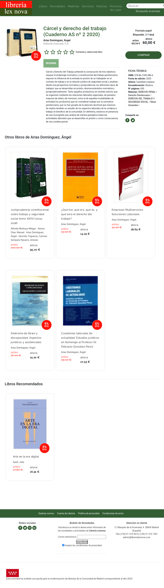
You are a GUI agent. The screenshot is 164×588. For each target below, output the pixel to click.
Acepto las (83, 545)
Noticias (101, 6)
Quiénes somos (46, 513)
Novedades (57, 6)
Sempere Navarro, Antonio (24, 240)
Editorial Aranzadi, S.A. (56, 43)
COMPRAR (144, 55)
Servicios (88, 6)
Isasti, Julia (18, 462)
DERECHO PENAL (147, 92)
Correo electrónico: (67, 537)
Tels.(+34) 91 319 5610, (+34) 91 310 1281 (137, 534)
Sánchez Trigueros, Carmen (33, 236)
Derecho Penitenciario (139, 95)
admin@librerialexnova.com (136, 537)
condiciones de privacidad (89, 545)
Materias (73, 6)
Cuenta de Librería (66, 513)
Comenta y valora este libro (89, 52)
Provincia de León (116, 8)
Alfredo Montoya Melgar (23, 228)
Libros (43, 6)
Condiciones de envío (113, 513)
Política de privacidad (88, 513)
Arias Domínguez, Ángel (57, 40)
